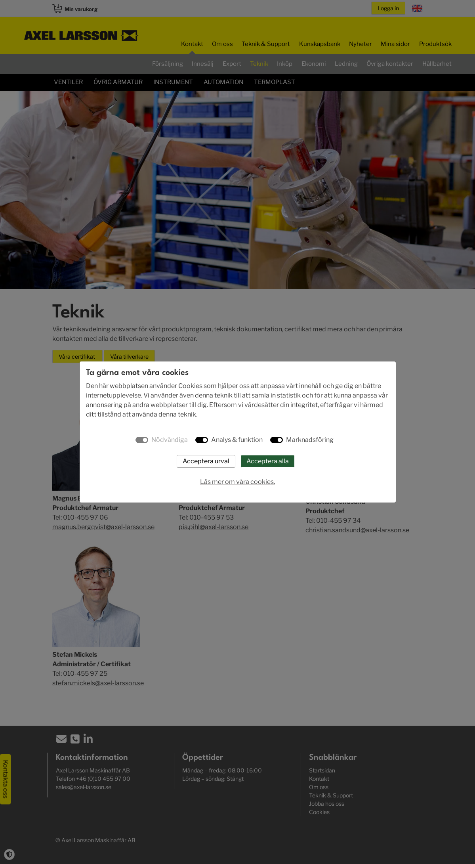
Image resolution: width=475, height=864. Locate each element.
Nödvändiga (169, 439)
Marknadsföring (310, 439)
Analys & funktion (237, 439)
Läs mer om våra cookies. (237, 482)
